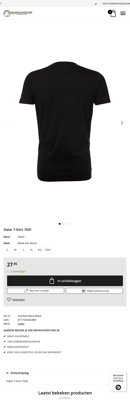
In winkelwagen (69, 281)
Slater (21, 323)
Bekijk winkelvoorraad (98, 290)
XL (31, 249)
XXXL (48, 249)
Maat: (7, 243)
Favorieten (18, 299)
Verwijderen (65, 397)
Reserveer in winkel (39, 290)
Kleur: (7, 236)
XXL (40, 249)
